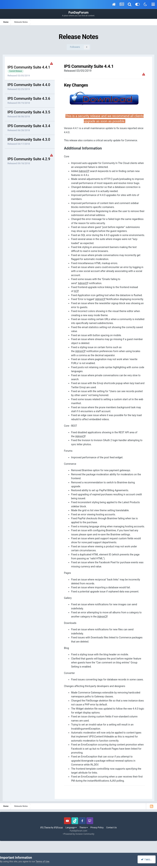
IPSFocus (58, 827)
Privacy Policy (97, 827)
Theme (83, 827)
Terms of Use (42, 861)
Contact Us (111, 827)
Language (71, 827)
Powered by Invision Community (79, 834)
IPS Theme (45, 827)
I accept (147, 859)
